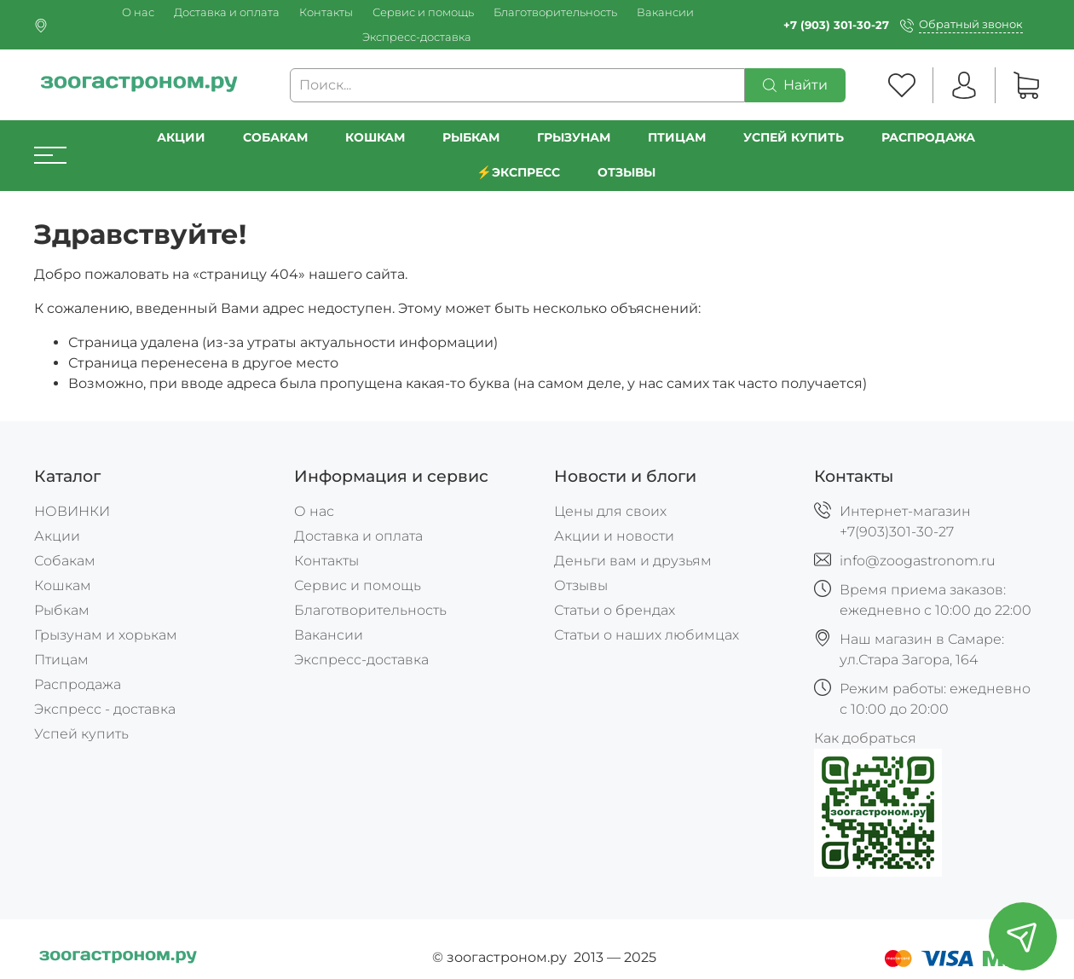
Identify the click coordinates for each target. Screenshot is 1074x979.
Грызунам (573, 137)
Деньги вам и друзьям (633, 561)
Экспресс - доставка (105, 709)
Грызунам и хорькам (105, 635)
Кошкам (375, 137)
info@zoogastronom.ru (918, 561)
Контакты (326, 12)
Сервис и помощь (423, 12)
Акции (181, 137)
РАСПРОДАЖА (928, 137)
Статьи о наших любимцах (646, 635)
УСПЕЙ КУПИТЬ (793, 137)
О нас (138, 12)
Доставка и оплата (227, 12)
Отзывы (626, 172)
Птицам (677, 137)
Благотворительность (555, 12)
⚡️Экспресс (518, 172)
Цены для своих (610, 511)
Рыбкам (470, 137)
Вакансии (665, 12)
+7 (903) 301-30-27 (836, 25)
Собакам (275, 137)
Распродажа (77, 684)
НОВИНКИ (72, 511)
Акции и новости (614, 536)
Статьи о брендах (614, 610)
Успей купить (81, 734)
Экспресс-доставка (416, 37)
